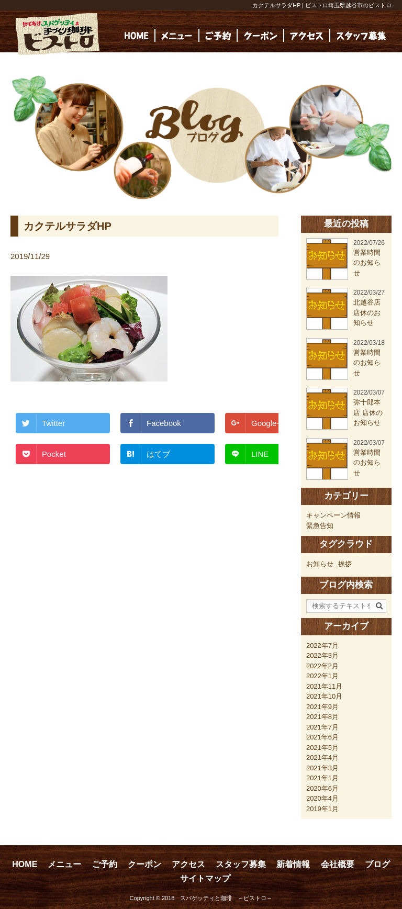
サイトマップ (205, 878)
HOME (24, 864)
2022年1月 (322, 676)
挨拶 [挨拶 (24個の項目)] (345, 564)
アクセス (188, 864)
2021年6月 (322, 737)
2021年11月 (324, 686)
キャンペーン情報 (333, 515)
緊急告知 (319, 526)
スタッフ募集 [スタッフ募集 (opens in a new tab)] (241, 864)
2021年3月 (322, 768)
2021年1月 (322, 778)
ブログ (377, 864)
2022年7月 (322, 645)
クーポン (144, 864)
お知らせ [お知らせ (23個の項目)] (319, 564)
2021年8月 (322, 717)
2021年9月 (322, 707)
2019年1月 (322, 809)
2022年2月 (322, 666)
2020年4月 (322, 798)
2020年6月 (322, 788)
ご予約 (104, 864)
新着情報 (293, 864)
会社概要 (337, 864)
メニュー (64, 864)
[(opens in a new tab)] (361, 35)
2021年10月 (324, 696)
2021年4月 (322, 757)
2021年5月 (322, 747)
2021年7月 (322, 727)
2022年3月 (322, 655)
